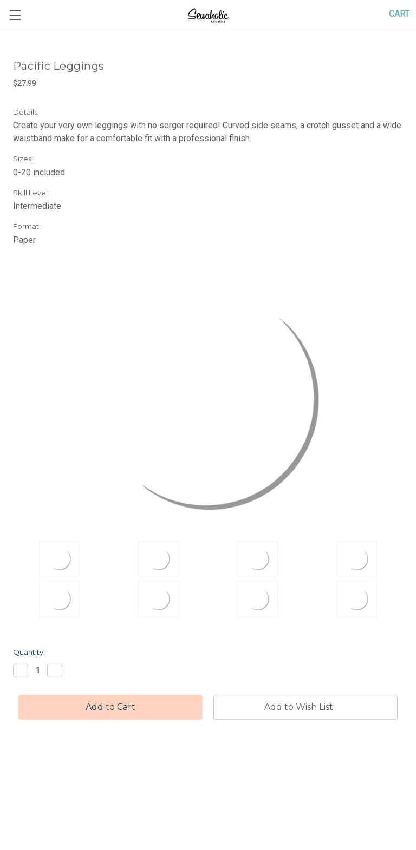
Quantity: (29, 652)
